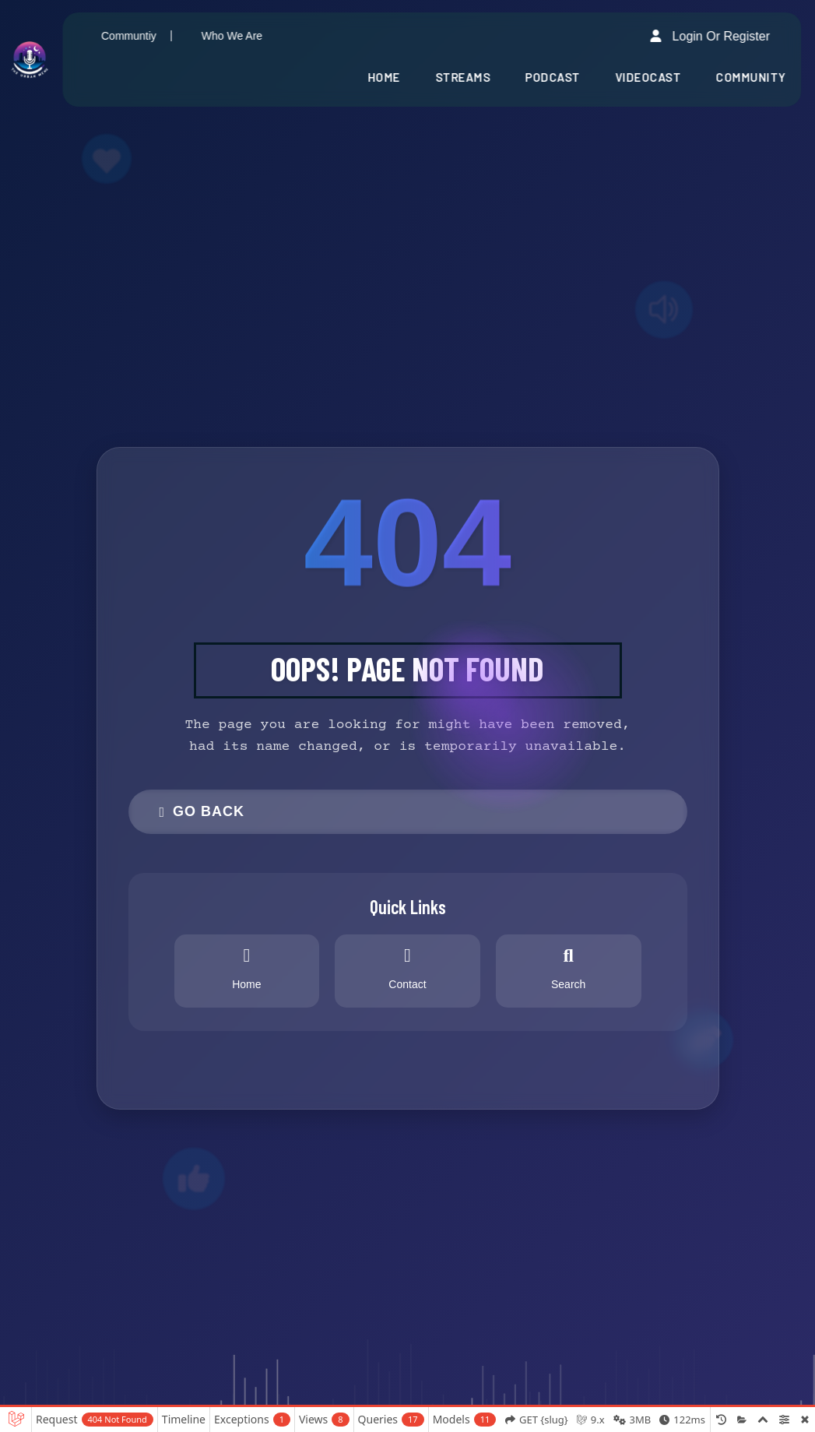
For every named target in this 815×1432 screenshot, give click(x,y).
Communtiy (128, 36)
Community (751, 77)
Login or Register (710, 36)
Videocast (648, 77)
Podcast (553, 77)
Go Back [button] (202, 811)
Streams (462, 77)
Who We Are (232, 36)
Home (383, 77)
